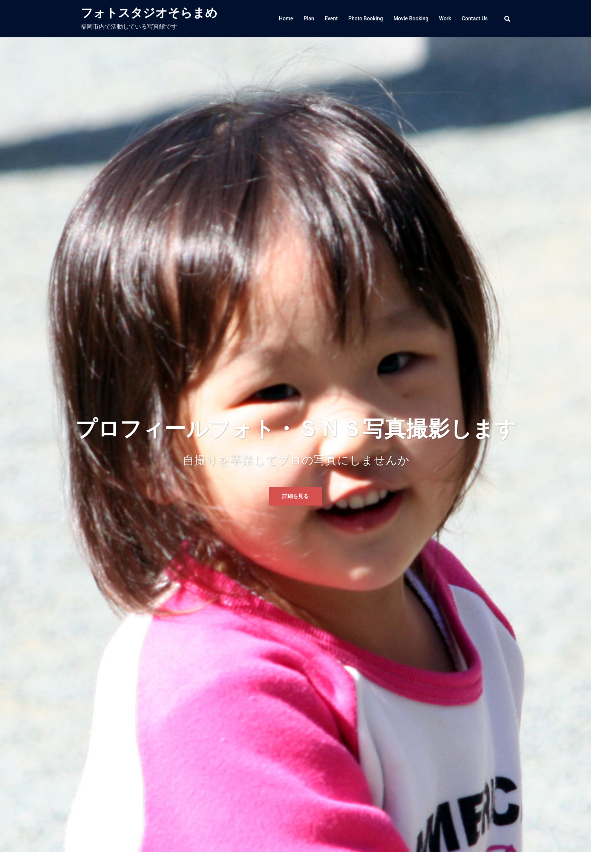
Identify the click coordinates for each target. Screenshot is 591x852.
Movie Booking (411, 18)
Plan (309, 18)
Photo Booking (365, 18)
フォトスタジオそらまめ (149, 13)
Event (331, 18)
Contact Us (475, 18)
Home (286, 18)
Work (445, 18)
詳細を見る (295, 496)
